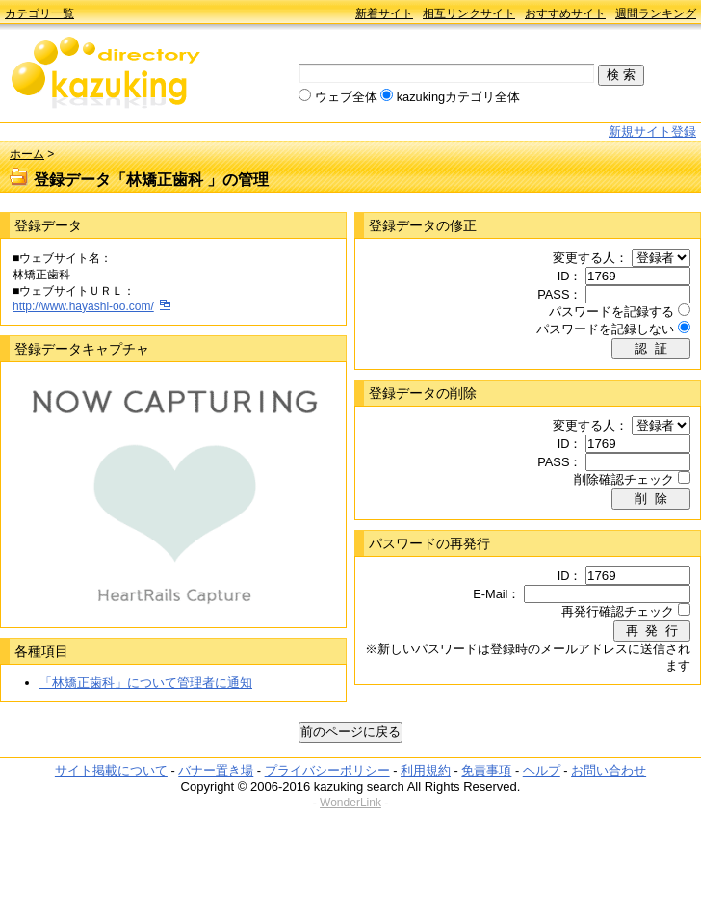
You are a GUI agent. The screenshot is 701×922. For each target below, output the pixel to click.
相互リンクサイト (469, 13)
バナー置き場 (215, 770)
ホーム (27, 154)
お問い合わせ (608, 770)
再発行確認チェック (617, 611)
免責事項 (486, 770)
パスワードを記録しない (605, 329)
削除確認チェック (624, 479)
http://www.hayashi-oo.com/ (83, 306)
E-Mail (490, 594)
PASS (553, 294)
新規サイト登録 (652, 131)
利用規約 (426, 770)
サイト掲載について (111, 770)
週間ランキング (655, 13)
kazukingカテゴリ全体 (459, 97)
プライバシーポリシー (327, 770)
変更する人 (584, 257)
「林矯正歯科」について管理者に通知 (145, 682)
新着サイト (384, 13)
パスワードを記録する (611, 311)
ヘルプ (541, 770)
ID (564, 276)
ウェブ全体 (346, 97)
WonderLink (350, 802)
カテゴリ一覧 (39, 13)
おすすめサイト (565, 13)
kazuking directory (106, 74)
